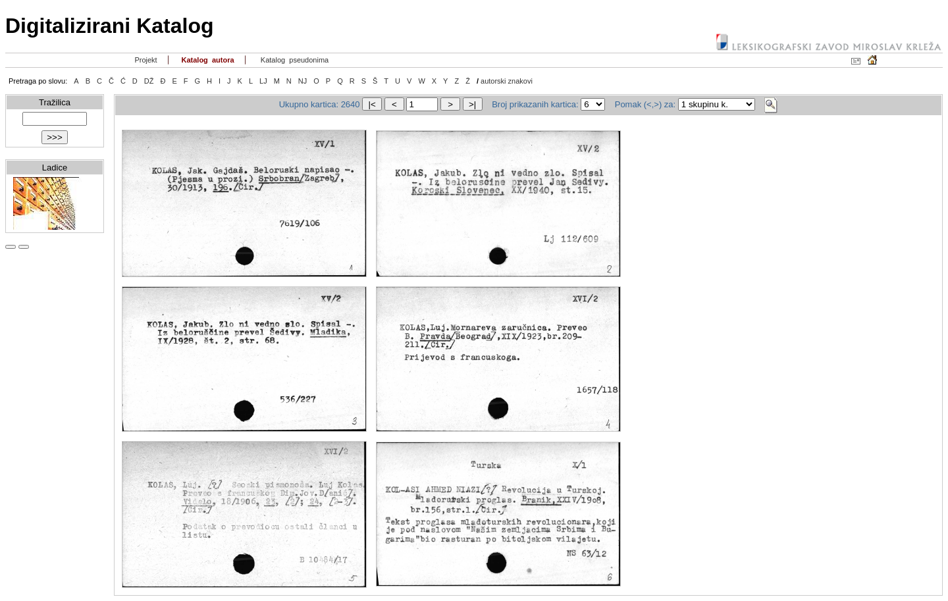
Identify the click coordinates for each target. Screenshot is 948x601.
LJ (263, 81)
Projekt (144, 60)
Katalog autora (206, 60)
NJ (302, 81)
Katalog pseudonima (294, 60)
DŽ (149, 81)
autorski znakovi (507, 81)
